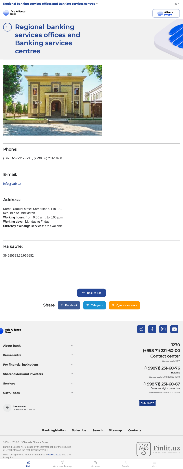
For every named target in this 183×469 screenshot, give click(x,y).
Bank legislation (54, 430)
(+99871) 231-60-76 (162, 368)
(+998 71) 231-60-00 (161, 350)
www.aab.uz (54, 454)
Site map (115, 430)
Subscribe (79, 430)
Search (98, 430)
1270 (175, 345)
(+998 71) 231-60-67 (161, 384)
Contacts (134, 430)
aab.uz (14, 13)
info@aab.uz (12, 184)
